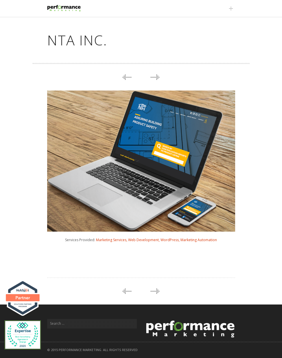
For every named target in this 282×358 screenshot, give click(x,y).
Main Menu (232, 8)
